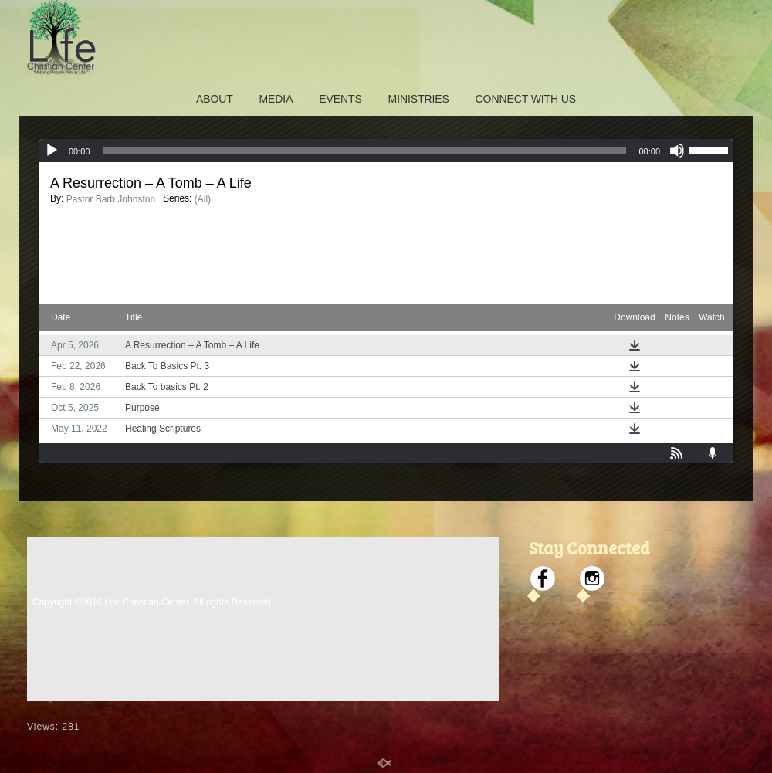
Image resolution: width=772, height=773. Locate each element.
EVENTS (340, 99)
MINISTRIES (418, 99)
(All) (203, 199)
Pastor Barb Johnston (110, 199)
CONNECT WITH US (526, 99)
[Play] (51, 150)
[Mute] (677, 150)
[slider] (365, 150)
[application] (386, 150)
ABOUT (214, 99)
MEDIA (276, 99)
